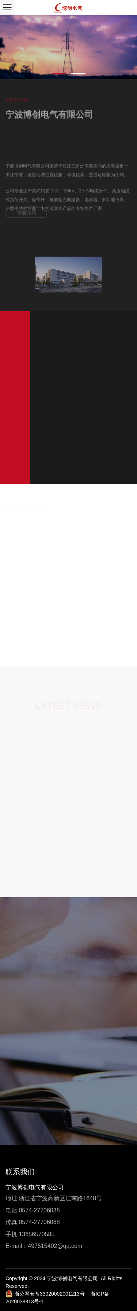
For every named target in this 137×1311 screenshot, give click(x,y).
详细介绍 (26, 215)
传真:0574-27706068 (32, 1222)
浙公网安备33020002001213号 (45, 1294)
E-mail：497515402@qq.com (43, 1246)
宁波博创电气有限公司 (34, 1187)
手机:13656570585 (29, 1234)
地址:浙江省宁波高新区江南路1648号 (53, 1198)
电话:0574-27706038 (32, 1210)
